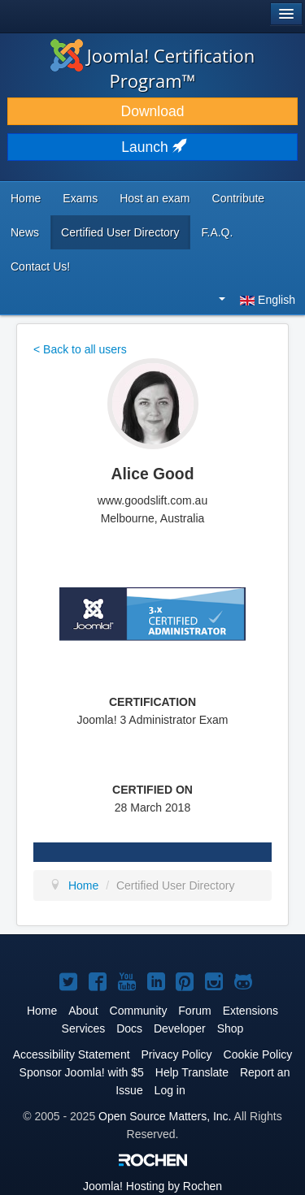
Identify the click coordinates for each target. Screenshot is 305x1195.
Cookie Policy (258, 1054)
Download (153, 111)
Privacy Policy (176, 1054)
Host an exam (155, 198)
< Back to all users (80, 349)
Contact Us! (40, 266)
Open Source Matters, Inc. (164, 1116)
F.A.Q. (217, 232)
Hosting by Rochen (152, 1186)
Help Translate (192, 1072)
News (25, 232)
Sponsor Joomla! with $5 (82, 1072)
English (257, 299)
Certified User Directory (120, 232)
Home (26, 198)
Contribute (238, 198)
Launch (152, 147)
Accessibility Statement (71, 1054)
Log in (170, 1090)
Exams (80, 198)
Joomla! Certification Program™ (152, 68)
